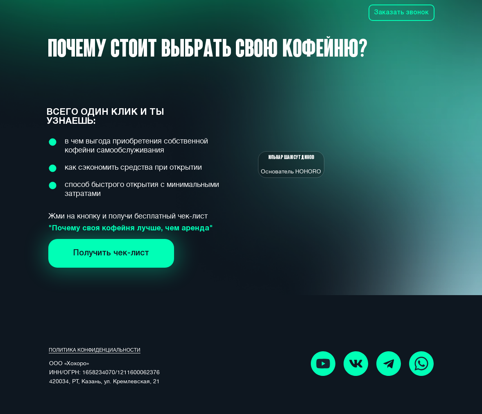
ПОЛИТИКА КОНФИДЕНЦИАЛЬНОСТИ (94, 350)
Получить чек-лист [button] (111, 253)
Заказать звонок (401, 13)
